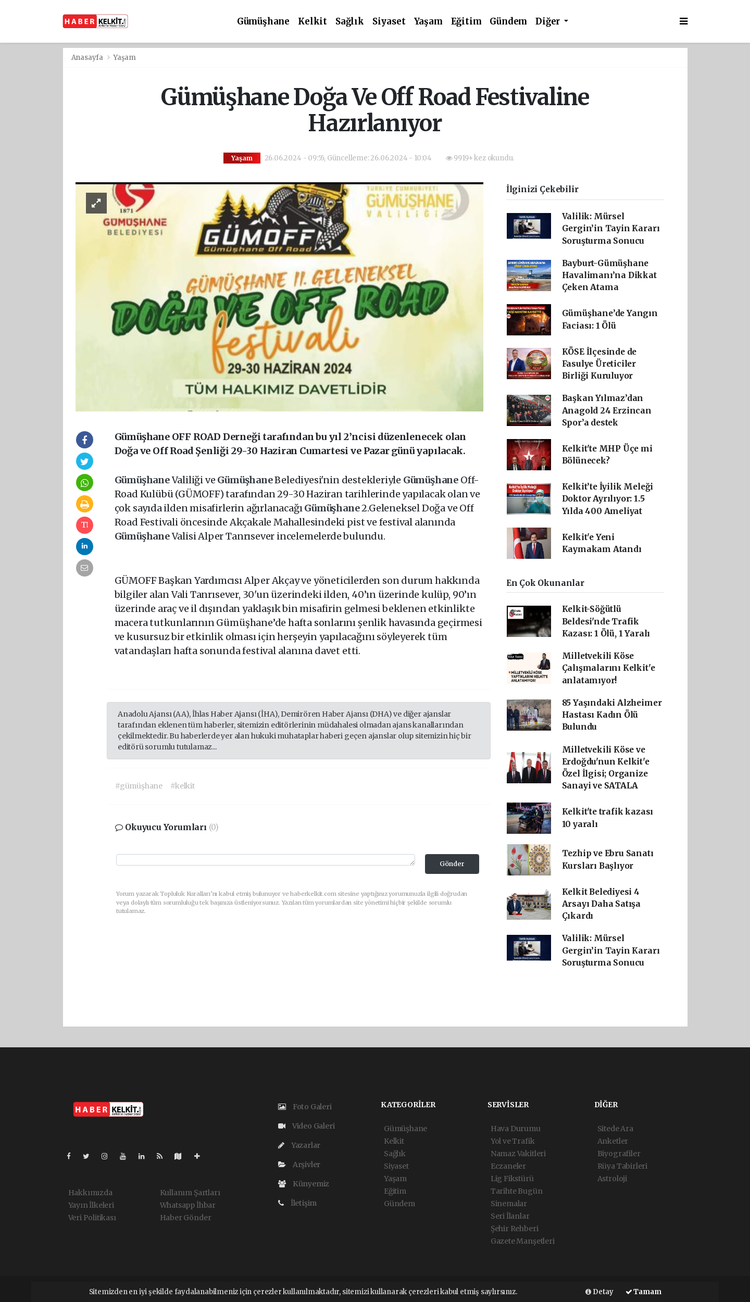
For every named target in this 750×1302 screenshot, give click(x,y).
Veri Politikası (92, 1217)
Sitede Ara (615, 1128)
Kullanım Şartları (190, 1192)
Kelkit (312, 21)
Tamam (643, 1291)
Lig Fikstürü (512, 1178)
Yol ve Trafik (513, 1141)
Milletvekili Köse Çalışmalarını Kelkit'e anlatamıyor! (608, 668)
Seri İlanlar (510, 1216)
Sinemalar (509, 1203)
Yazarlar (299, 1145)
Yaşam (428, 21)
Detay (599, 1291)
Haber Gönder (185, 1217)
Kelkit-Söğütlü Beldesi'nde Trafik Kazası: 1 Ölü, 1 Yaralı (606, 621)
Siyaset (389, 21)
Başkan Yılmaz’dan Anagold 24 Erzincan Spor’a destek (607, 410)
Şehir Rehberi (515, 1228)
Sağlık (349, 21)
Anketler (612, 1141)
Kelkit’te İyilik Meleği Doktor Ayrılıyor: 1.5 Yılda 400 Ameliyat (608, 499)
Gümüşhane (263, 21)
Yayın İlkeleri (91, 1205)
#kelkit (182, 786)
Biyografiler (619, 1153)
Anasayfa (88, 57)
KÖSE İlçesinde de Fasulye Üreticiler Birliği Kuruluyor (599, 364)
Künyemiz (303, 1183)
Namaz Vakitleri (518, 1153)
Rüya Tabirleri (622, 1166)
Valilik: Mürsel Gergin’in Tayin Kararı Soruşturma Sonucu (611, 228)
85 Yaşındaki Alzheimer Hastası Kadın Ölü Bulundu (612, 715)
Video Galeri (306, 1126)
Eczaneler (508, 1166)
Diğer (548, 21)
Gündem (508, 21)
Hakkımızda (90, 1192)
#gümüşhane (138, 786)
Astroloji (612, 1178)
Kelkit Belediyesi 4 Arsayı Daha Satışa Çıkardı (601, 904)
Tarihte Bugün (517, 1191)
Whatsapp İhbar (188, 1205)
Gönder (452, 864)
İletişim (297, 1203)
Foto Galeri (305, 1106)
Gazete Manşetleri (523, 1241)
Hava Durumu (516, 1128)
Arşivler (299, 1164)
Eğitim (466, 21)
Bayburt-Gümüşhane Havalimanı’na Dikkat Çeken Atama (609, 275)
